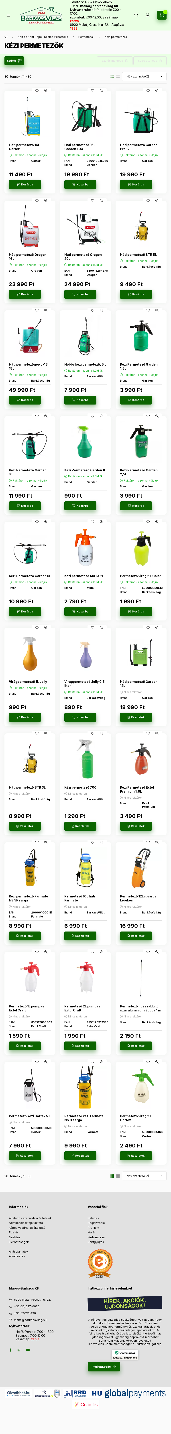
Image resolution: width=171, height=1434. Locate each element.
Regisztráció (96, 1222)
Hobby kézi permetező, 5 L (85, 364)
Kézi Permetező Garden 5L (30, 576)
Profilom (93, 1227)
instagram (19, 1350)
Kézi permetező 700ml (82, 787)
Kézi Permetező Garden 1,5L (139, 366)
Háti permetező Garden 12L (138, 684)
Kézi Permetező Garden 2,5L (139, 472)
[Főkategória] (6, 37)
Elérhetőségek (19, 1242)
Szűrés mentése (112, 60)
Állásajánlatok (18, 1251)
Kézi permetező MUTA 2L (84, 576)
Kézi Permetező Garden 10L (28, 472)
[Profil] (147, 15)
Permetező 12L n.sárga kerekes (138, 898)
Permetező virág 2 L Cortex (136, 1118)
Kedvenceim (96, 1237)
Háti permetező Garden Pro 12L (138, 147)
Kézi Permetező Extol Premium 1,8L (137, 789)
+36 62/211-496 (25, 1313)
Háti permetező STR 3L (27, 787)
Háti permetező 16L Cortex (24, 147)
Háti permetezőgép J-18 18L (28, 366)
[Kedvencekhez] (37, 90)
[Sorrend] (144, 76)
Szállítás (14, 1237)
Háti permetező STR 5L (138, 254)
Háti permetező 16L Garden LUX (79, 147)
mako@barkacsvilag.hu (99, 6)
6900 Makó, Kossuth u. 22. (32, 1299)
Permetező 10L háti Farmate (79, 898)
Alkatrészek (17, 1256)
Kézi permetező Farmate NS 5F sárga (28, 898)
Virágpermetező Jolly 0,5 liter (84, 684)
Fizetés (14, 1232)
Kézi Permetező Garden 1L (85, 470)
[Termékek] (8, 15)
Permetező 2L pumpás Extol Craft (82, 1008)
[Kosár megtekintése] (162, 15)
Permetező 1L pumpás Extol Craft (26, 1008)
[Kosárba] (25, 184)
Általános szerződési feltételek (30, 1218)
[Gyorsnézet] (45, 90)
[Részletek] (136, 717)
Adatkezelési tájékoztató (26, 1222)
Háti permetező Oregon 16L (27, 256)
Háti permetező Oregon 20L (83, 256)
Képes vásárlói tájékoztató (27, 1227)
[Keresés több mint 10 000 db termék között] (136, 15)
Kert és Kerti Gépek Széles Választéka (43, 37)
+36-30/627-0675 (26, 1306)
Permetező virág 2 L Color (140, 576)
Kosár (92, 1232)
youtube (28, 1350)
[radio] (118, 76)
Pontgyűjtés (96, 1242)
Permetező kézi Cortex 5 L (30, 1116)
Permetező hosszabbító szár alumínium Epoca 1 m (140, 1008)
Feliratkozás (101, 1366)
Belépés (93, 1218)
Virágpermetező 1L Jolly (28, 681)
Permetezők (86, 37)
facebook (10, 1350)
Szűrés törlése (147, 60)
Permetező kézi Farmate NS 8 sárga (84, 1118)
